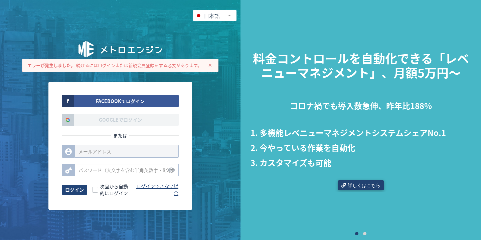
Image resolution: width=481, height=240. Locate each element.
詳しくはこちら (360, 185)
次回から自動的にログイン (114, 189)
